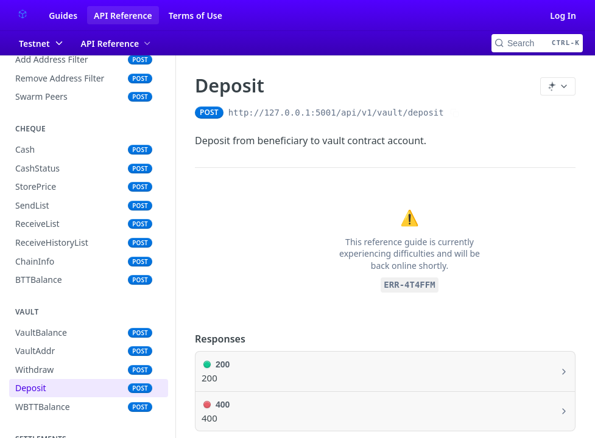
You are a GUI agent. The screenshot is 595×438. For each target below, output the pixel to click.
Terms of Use (195, 15)
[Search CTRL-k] (537, 43)
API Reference (123, 15)
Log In (563, 15)
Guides (63, 15)
